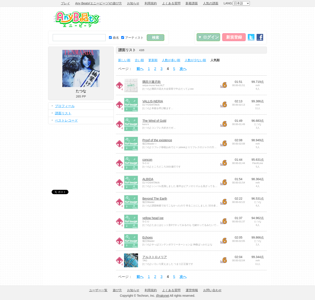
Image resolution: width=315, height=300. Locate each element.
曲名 (114, 37)
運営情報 (192, 290)
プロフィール (65, 106)
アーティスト (132, 37)
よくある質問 (171, 3)
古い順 (139, 60)
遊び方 (117, 290)
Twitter (251, 37)
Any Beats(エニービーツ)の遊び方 (98, 3)
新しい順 (124, 60)
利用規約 (151, 3)
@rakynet (162, 295)
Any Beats (77, 19)
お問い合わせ (212, 290)
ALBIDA (147, 179)
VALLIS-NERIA (152, 101)
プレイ (65, 3)
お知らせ (133, 3)
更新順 (153, 60)
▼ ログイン (208, 37)
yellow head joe (153, 218)
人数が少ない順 (195, 60)
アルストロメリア (154, 257)
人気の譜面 (210, 3)
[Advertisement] (187, 19)
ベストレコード (66, 120)
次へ (183, 69)
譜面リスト (63, 113)
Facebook (260, 37)
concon (147, 159)
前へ (140, 69)
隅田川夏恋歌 (151, 82)
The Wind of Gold (154, 120)
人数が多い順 (171, 60)
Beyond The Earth (154, 198)
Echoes (147, 237)
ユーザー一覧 (98, 290)
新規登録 (234, 37)
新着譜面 (192, 3)
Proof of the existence (157, 140)
